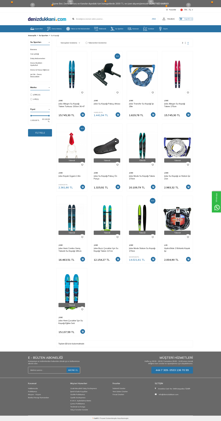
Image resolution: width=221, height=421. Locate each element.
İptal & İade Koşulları (78, 391)
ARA (149, 19)
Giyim (163, 29)
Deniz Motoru (54, 29)
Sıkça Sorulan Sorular (79, 410)
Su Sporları (116, 29)
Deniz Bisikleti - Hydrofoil (36, 64)
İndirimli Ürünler (119, 388)
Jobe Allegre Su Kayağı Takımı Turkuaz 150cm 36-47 (71, 105)
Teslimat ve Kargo (77, 407)
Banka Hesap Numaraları (38, 397)
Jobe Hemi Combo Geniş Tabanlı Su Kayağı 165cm (69, 249)
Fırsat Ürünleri (118, 394)
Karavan (133, 29)
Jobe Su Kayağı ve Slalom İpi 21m (177, 177)
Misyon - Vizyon (34, 394)
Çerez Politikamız (77, 404)
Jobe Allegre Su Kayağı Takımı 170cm (174, 105)
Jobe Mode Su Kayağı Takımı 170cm (142, 177)
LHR (34, 99)
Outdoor (148, 29)
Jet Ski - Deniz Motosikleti (36, 75)
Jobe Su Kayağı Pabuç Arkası (107, 103)
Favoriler (171, 10)
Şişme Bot (36, 29)
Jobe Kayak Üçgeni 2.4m (69, 176)
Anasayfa (32, 35)
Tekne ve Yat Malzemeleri (78, 29)
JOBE (35, 95)
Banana (33, 49)
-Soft (95, 418)
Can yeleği (34, 54)
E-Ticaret (102, 418)
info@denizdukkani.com (168, 394)
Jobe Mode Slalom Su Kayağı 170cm (142, 249)
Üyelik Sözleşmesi (77, 397)
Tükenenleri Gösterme (96, 43)
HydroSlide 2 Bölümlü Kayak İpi (177, 249)
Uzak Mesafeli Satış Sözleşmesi (83, 388)
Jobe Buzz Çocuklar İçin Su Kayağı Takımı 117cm (106, 249)
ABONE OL (73, 370)
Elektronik (100, 29)
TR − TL (186, 10)
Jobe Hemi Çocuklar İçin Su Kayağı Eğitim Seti (70, 321)
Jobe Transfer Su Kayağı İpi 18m (141, 105)
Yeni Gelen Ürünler (120, 391)
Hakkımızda (33, 388)
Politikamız (32, 391)
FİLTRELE (40, 133)
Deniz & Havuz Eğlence (39, 70)
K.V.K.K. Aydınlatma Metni (80, 401)
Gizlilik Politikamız (77, 394)
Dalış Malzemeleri (37, 58)
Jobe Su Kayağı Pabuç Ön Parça (105, 177)
